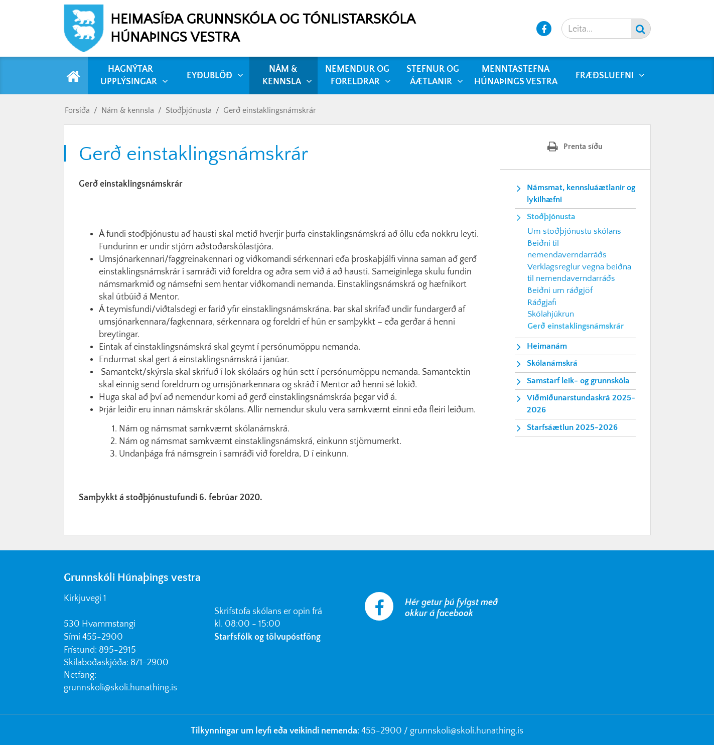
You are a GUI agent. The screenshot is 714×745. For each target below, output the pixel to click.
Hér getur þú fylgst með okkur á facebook (451, 608)
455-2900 (102, 637)
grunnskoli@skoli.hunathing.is (120, 688)
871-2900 (149, 663)
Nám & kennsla (127, 110)
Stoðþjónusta (189, 110)
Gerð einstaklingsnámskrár (269, 110)
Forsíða (77, 110)
